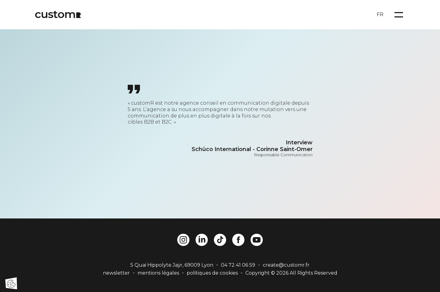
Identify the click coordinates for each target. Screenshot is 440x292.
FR (380, 14)
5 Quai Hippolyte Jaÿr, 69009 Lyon (171, 265)
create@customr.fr (286, 265)
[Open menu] (399, 14)
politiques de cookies (212, 273)
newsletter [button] (116, 273)
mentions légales (158, 273)
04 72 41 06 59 (238, 265)
